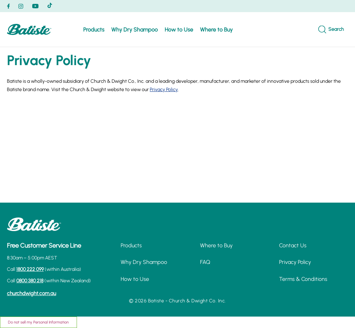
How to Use (179, 29)
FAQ (205, 262)
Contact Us (292, 245)
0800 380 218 (29, 281)
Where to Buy (216, 29)
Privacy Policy (164, 89)
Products (93, 29)
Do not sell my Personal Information (38, 322)
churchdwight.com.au (31, 293)
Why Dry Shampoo (134, 29)
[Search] (331, 29)
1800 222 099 (30, 269)
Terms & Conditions (303, 279)
